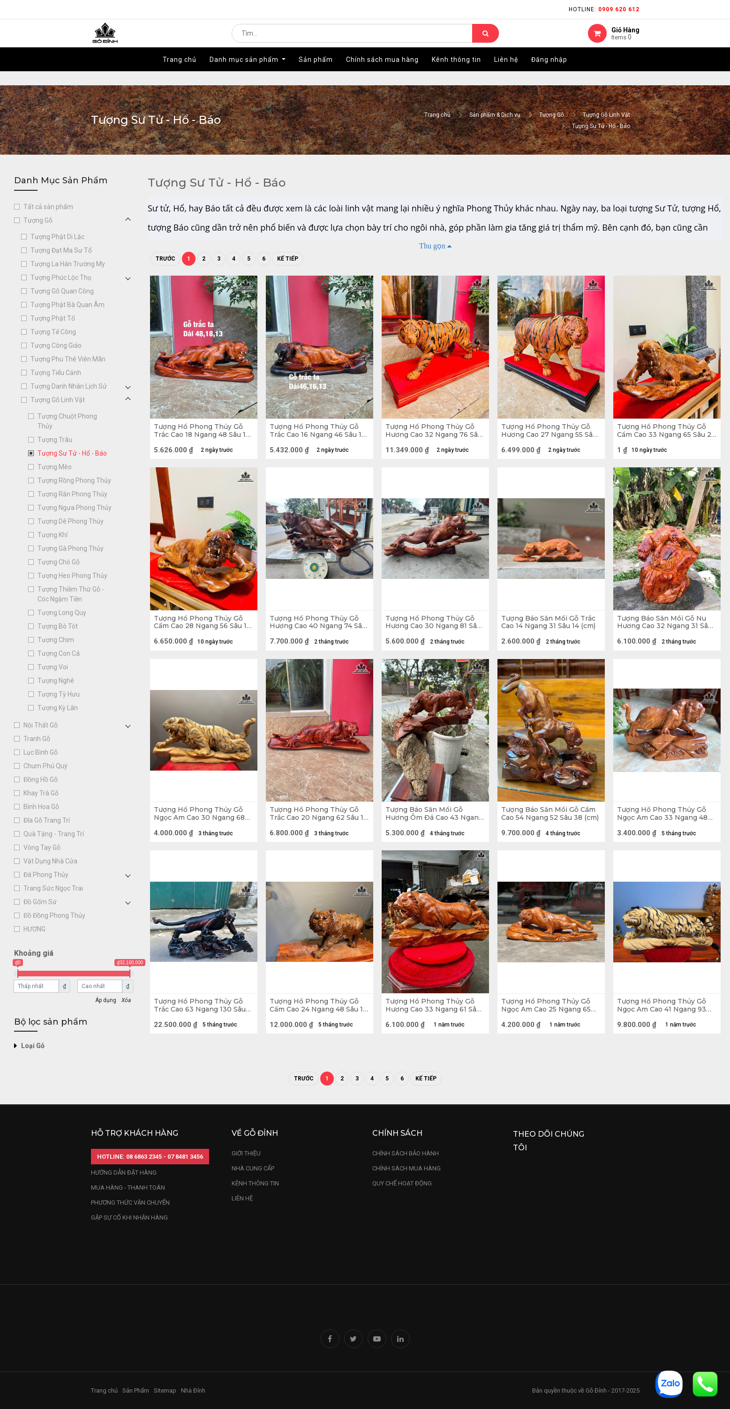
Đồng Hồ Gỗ (40, 779)
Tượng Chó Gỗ (59, 562)
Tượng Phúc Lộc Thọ (60, 277)
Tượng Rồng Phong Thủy (74, 480)
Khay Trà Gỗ (41, 793)
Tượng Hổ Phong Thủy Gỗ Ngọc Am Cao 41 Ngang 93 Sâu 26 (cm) (664, 1028)
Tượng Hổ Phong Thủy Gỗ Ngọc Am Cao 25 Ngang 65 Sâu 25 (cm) (549, 1028)
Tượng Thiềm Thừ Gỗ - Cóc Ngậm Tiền (71, 594)
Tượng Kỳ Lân (58, 708)
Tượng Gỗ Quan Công (62, 291)
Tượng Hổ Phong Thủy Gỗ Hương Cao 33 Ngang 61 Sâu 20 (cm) (433, 1028)
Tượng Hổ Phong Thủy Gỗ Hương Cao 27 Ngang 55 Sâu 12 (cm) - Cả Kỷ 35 (549, 434)
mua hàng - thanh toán (128, 1188)
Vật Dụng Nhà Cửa (50, 861)
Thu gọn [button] (432, 245)
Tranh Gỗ (36, 738)
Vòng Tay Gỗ (41, 847)
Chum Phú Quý (45, 766)
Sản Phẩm (135, 1390)
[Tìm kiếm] (485, 40)
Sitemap (165, 1390)
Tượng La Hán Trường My (67, 264)
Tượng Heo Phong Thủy (72, 575)
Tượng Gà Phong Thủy (71, 548)
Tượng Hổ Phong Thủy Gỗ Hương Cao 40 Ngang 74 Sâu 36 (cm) (317, 632)
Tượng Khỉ (53, 535)
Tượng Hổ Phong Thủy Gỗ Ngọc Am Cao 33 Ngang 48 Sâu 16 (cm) (665, 830)
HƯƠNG (34, 929)
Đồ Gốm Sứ (40, 902)
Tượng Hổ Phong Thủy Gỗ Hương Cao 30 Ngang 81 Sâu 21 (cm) (433, 632)
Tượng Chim (56, 640)
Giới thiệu (247, 1153)
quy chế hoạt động (402, 1183)
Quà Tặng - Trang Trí (53, 834)
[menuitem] (179, 73)
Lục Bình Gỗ (40, 752)
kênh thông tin (255, 1183)
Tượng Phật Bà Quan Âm (67, 304)
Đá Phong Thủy (45, 874)
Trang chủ (437, 115)
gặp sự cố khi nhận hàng (129, 1218)
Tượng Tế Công (53, 332)
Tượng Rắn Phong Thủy (72, 494)
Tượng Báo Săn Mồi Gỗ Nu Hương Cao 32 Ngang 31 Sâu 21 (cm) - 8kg (664, 632)
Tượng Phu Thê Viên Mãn (67, 359)
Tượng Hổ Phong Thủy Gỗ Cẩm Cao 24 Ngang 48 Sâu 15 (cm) (317, 1028)
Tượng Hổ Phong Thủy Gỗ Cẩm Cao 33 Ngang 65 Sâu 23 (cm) (664, 434)
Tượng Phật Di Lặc (57, 236)
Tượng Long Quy (62, 612)
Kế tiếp (287, 258)
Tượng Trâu (55, 439)
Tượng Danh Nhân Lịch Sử (68, 386)
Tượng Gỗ (551, 115)
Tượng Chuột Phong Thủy (67, 421)
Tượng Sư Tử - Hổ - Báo (601, 126)
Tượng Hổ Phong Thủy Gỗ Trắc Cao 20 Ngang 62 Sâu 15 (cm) (317, 830)
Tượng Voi (53, 667)
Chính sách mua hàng (406, 1168)
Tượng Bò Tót (58, 626)
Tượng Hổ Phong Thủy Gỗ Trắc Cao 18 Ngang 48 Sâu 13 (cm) (201, 434)
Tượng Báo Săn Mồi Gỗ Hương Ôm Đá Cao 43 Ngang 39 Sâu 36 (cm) (427, 830)
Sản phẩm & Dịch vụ (494, 115)
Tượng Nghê (56, 680)
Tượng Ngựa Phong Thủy (75, 507)
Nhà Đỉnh (194, 1390)
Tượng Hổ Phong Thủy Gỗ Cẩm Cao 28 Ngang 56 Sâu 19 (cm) (201, 632)
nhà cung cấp (253, 1168)
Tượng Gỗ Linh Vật (606, 115)
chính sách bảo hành (405, 1153)
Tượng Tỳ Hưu (59, 694)
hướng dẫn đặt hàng (124, 1173)
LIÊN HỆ (242, 1198)
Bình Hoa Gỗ (41, 806)
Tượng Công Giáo (56, 345)
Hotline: (604, 9)
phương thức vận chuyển (130, 1203)
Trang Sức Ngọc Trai (53, 888)
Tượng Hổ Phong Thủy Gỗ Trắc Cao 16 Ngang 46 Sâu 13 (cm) (317, 434)
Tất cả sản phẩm (48, 206)
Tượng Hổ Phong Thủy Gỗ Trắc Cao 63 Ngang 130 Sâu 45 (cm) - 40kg (203, 1028)
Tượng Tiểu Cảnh (55, 372)
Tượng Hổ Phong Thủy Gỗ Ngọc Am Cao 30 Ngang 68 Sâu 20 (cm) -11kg (202, 830)
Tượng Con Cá (59, 653)
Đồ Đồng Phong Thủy (54, 915)
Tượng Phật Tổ (52, 318)
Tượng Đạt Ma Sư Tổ (61, 250)
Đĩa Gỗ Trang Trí (46, 820)
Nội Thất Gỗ (40, 725)
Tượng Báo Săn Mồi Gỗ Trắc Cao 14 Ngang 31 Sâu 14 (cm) (547, 632)
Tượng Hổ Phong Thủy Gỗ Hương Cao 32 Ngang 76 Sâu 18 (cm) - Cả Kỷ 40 (433, 434)
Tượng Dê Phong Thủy (71, 521)
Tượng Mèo (55, 467)
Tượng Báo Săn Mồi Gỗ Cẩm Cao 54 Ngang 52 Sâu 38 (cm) (548, 830)
